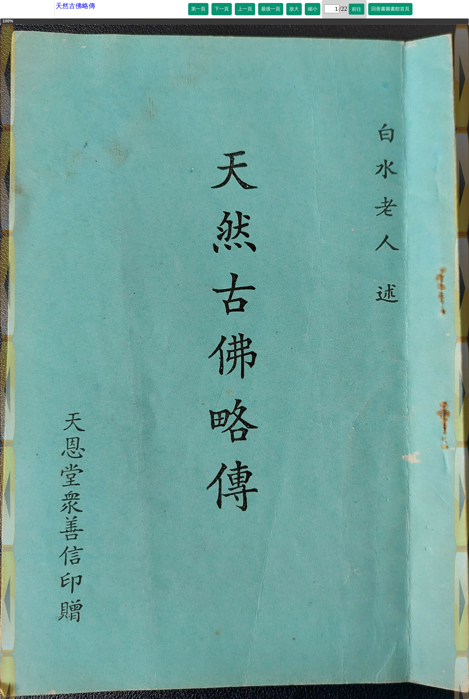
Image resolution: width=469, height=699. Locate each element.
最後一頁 (270, 8)
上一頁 (245, 8)
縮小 (312, 8)
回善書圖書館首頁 (390, 8)
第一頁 (198, 8)
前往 (356, 9)
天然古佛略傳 (75, 6)
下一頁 (221, 8)
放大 (294, 8)
